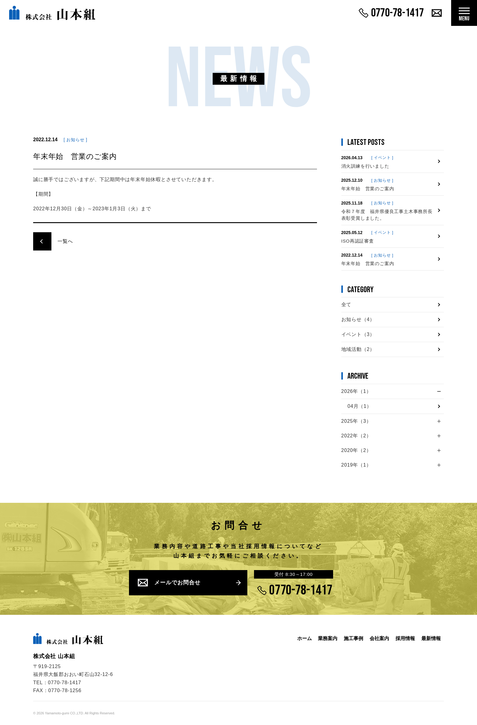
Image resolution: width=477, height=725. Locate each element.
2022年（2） (356, 435)
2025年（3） (356, 421)
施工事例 (350, 638)
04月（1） (359, 406)
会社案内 (377, 638)
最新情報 (430, 638)
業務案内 (323, 638)
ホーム (298, 638)
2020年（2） (356, 450)
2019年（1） (356, 465)
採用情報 (403, 638)
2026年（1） (356, 391)
